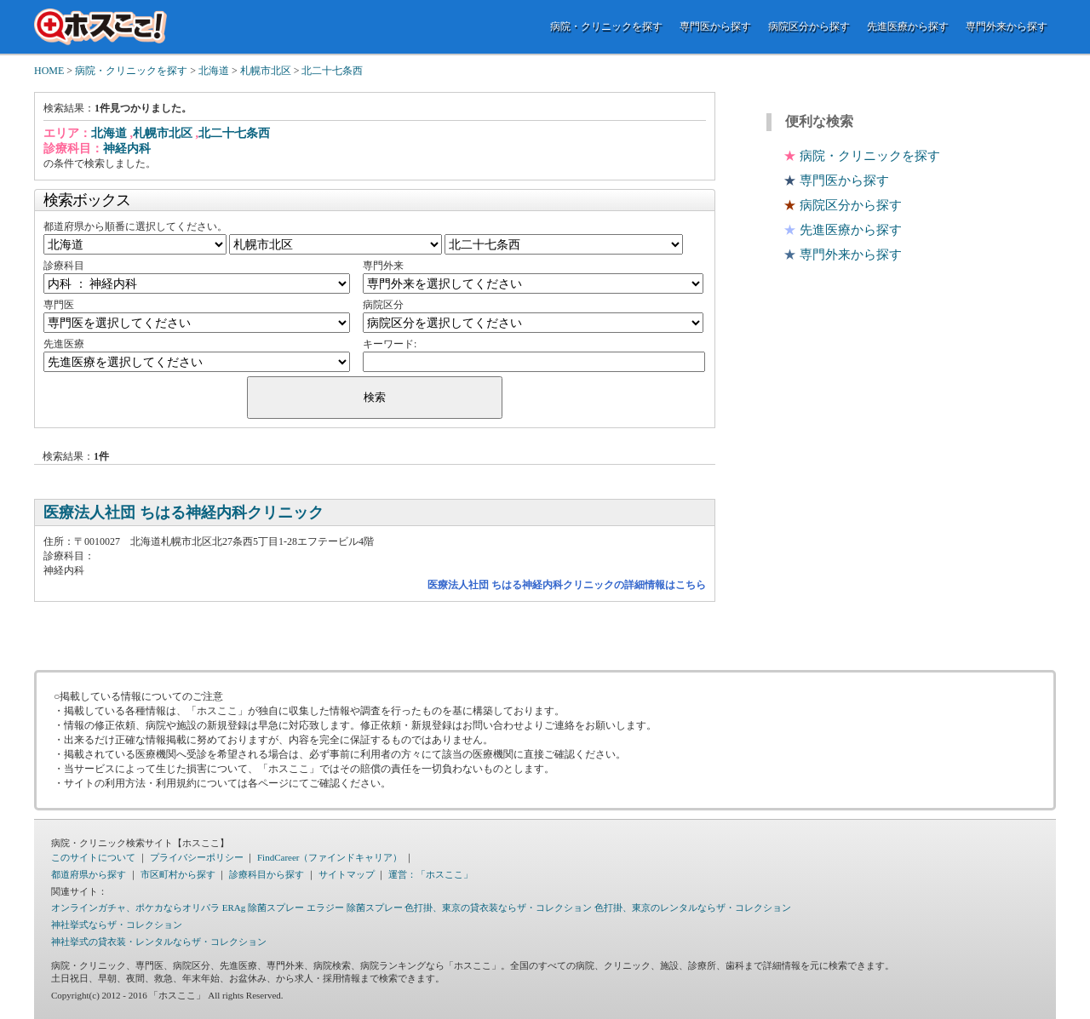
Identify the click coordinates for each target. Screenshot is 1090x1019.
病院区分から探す (809, 26)
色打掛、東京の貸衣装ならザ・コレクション (498, 907)
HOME (49, 71)
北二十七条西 (332, 71)
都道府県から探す (88, 874)
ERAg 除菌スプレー (263, 907)
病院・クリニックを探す (606, 26)
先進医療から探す (908, 26)
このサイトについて (93, 857)
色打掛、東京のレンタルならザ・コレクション (692, 907)
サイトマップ (346, 874)
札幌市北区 (265, 71)
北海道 (213, 71)
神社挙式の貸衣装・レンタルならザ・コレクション (159, 941)
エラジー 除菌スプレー (355, 907)
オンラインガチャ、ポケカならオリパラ (135, 907)
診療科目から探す (266, 874)
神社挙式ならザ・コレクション (116, 924)
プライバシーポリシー (197, 857)
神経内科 (127, 148)
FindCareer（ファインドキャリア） (329, 857)
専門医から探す (715, 26)
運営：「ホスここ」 (430, 874)
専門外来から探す (1006, 26)
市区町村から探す (178, 874)
